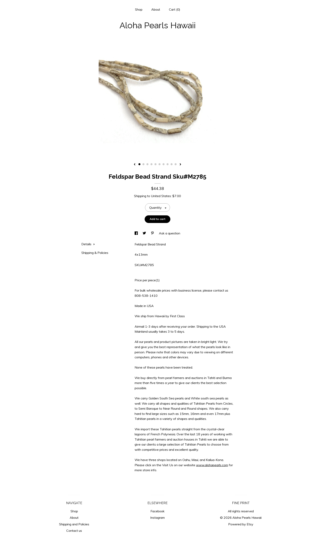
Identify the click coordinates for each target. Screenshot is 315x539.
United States (161, 196)
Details (88, 244)
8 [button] (168, 164)
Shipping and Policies (74, 524)
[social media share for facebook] (137, 233)
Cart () (174, 9)
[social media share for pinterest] (153, 233)
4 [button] (151, 164)
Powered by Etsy (240, 524)
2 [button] (143, 164)
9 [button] (172, 164)
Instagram (157, 518)
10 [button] (176, 164)
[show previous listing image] (135, 164)
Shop (138, 9)
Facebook (157, 511)
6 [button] (160, 164)
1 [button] (139, 164)
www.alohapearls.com (212, 465)
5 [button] (155, 164)
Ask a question (169, 233)
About (155, 9)
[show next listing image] (180, 164)
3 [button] (147, 164)
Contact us (74, 531)
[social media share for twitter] (145, 233)
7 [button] (164, 164)
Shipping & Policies (94, 253)
